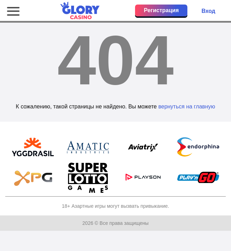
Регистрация (161, 10)
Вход (208, 11)
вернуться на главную (186, 106)
